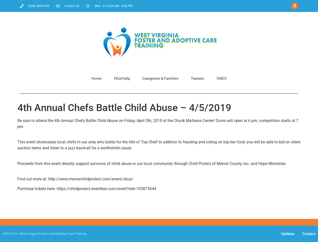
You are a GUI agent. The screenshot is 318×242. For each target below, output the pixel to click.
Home (96, 78)
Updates (288, 234)
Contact (309, 234)
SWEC (222, 78)
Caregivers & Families (160, 78)
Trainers (197, 78)
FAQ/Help (122, 78)
